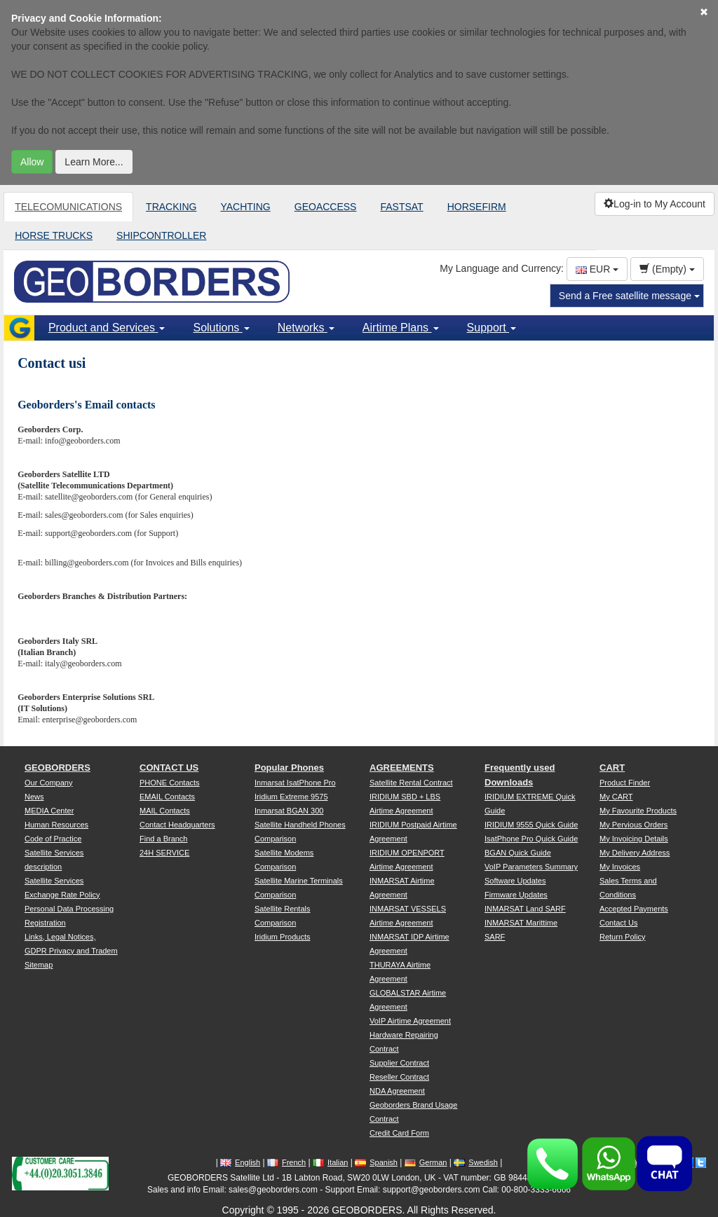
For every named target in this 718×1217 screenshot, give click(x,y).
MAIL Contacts (165, 810)
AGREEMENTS (402, 767)
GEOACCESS (325, 206)
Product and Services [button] (106, 328)
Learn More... (94, 161)
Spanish (376, 1162)
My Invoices (620, 866)
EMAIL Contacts (167, 796)
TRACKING (171, 206)
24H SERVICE (164, 852)
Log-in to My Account (654, 203)
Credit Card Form (399, 1133)
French (286, 1162)
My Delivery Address (635, 852)
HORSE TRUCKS (54, 235)
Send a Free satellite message (629, 295)
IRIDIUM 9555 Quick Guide (531, 824)
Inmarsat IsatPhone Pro (295, 782)
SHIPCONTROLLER (161, 235)
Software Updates (515, 880)
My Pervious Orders (634, 824)
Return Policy (622, 937)
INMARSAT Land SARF (525, 909)
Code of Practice (53, 838)
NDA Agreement (397, 1091)
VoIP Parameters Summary (531, 866)
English (240, 1162)
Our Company (48, 782)
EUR (597, 269)
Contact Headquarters (177, 824)
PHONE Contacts (170, 782)
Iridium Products (282, 937)
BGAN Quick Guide (518, 852)
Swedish (476, 1162)
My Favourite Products (638, 810)
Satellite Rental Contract (411, 782)
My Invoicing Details (634, 838)
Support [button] (491, 328)
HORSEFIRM (476, 206)
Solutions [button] (221, 328)
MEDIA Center (49, 810)
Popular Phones (289, 767)
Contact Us (618, 923)
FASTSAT (401, 206)
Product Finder (625, 782)
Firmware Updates (516, 895)
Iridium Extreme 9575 (291, 796)
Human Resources (56, 824)
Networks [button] (306, 328)
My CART (616, 796)
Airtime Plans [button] (401, 328)
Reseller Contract (399, 1077)
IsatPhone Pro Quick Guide (531, 838)
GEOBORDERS (57, 767)
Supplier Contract (399, 1063)
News (34, 796)
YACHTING (245, 206)
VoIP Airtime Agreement (410, 1021)
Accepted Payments (634, 909)
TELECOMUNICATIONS (68, 206)
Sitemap (39, 965)
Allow (31, 161)
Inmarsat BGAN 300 (289, 810)
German (426, 1162)
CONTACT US (169, 767)
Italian (330, 1162)
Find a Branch (163, 838)
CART (612, 767)
